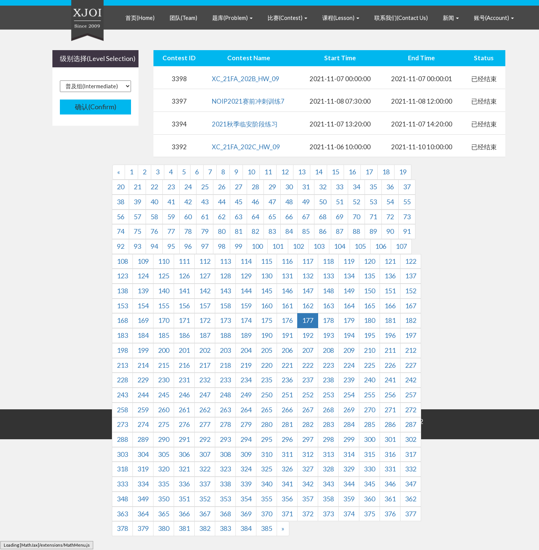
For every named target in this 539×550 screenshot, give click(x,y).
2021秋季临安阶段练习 (245, 124)
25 (204, 187)
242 (410, 380)
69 (339, 217)
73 (407, 217)
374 (348, 514)
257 (410, 395)
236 (287, 380)
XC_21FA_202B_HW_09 (245, 79)
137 (410, 276)
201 (184, 350)
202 (204, 350)
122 (410, 261)
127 (204, 276)
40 (154, 202)
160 (266, 306)
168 (122, 320)
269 (348, 410)
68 (322, 217)
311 (287, 454)
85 (306, 231)
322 (204, 469)
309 (246, 454)
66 (289, 217)
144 (246, 291)
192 (307, 335)
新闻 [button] (451, 17)
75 (137, 231)
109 (143, 261)
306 (184, 454)
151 (390, 291)
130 (266, 276)
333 (122, 484)
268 (328, 410)
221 (287, 365)
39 (137, 202)
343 (328, 484)
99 (238, 246)
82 (255, 231)
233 (225, 380)
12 (285, 172)
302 (410, 439)
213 (122, 365)
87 (339, 231)
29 (272, 187)
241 (390, 380)
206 (287, 350)
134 (348, 276)
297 (307, 439)
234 (246, 380)
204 (246, 350)
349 (143, 499)
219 (246, 365)
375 (369, 514)
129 (246, 276)
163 (328, 306)
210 (369, 350)
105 (360, 246)
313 (328, 454)
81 (238, 231)
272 (410, 410)
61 (204, 217)
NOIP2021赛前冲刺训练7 (248, 101)
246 (184, 395)
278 (225, 424)
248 (225, 395)
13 (301, 172)
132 (307, 276)
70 (356, 217)
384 (246, 528)
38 (120, 202)
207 (307, 350)
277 (204, 424)
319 (143, 469)
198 (122, 350)
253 (328, 395)
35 (373, 187)
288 (122, 439)
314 (348, 454)
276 (184, 424)
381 (184, 528)
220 (266, 365)
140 (163, 291)
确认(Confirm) (95, 107)
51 (339, 202)
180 (369, 320)
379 (143, 528)
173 (225, 320)
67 (306, 217)
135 (369, 276)
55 (407, 202)
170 (163, 320)
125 (163, 276)
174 (246, 320)
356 (287, 499)
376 (390, 514)
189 (246, 335)
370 (266, 514)
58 (154, 217)
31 (306, 187)
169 (143, 320)
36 (390, 187)
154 (143, 306)
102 (298, 246)
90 (390, 231)
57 (137, 217)
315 (369, 454)
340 (266, 484)
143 (225, 291)
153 (122, 306)
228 (122, 380)
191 (287, 335)
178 (328, 320)
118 (328, 261)
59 (171, 217)
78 (188, 231)
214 (143, 365)
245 (163, 395)
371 (287, 514)
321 (184, 469)
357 (307, 499)
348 (122, 499)
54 (390, 202)
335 (163, 484)
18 (386, 172)
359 (348, 499)
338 (225, 484)
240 (369, 380)
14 (318, 172)
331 (390, 469)
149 (348, 291)
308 (225, 454)
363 (122, 514)
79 (204, 231)
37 (407, 187)
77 (171, 231)
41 (171, 202)
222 (307, 365)
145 (266, 291)
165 (369, 306)
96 (188, 246)
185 (163, 335)
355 (266, 499)
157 (204, 306)
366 (184, 514)
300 (369, 439)
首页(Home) (140, 17)
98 (221, 246)
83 (272, 231)
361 (390, 499)
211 (390, 350)
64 (255, 217)
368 (225, 514)
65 (272, 217)
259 (143, 410)
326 (287, 469)
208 (328, 350)
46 (255, 202)
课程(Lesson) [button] (340, 17)
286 (390, 424)
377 (410, 514)
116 (287, 261)
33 (339, 187)
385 (266, 528)
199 (143, 350)
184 (143, 335)
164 (348, 306)
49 (306, 202)
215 (163, 365)
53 (373, 202)
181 (390, 320)
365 (163, 514)
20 (120, 187)
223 (328, 365)
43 (204, 202)
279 (246, 424)
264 (246, 410)
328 (328, 469)
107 (401, 246)
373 (328, 514)
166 (390, 306)
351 (184, 499)
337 (204, 484)
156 (184, 306)
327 (307, 469)
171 (184, 320)
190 (266, 335)
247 (204, 395)
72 (390, 217)
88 (356, 231)
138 (122, 291)
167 (410, 306)
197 (410, 335)
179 (348, 320)
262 (204, 410)
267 (307, 410)
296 (287, 439)
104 (339, 246)
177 (307, 320)
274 (143, 424)
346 (390, 484)
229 (143, 380)
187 (204, 335)
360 (369, 499)
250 (266, 395)
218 (225, 365)
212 (410, 350)
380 (163, 528)
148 (328, 291)
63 (238, 217)
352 (204, 499)
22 (154, 187)
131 (287, 276)
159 (246, 306)
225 (369, 365)
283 (328, 424)
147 (307, 291)
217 (204, 365)
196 (390, 335)
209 (348, 350)
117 (307, 261)
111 (184, 261)
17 (369, 172)
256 (390, 395)
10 (251, 172)
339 (246, 484)
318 (122, 469)
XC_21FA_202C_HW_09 (246, 147)
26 (221, 187)
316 (390, 454)
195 (369, 335)
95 (171, 246)
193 (328, 335)
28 (255, 187)
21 (137, 187)
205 (266, 350)
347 (410, 484)
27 (238, 187)
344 (348, 484)
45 (238, 202)
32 (322, 187)
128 (225, 276)
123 (122, 276)
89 (373, 231)
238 (328, 380)
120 (369, 261)
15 (335, 172)
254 (348, 395)
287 (410, 424)
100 (257, 246)
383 (225, 528)
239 (348, 380)
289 (143, 439)
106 (380, 246)
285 (369, 424)
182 (410, 320)
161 (287, 306)
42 (188, 202)
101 (277, 246)
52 (356, 202)
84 (289, 231)
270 (369, 410)
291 (184, 439)
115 (266, 261)
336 (184, 484)
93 (137, 246)
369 (246, 514)
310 (266, 454)
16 (352, 172)
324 (246, 469)
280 (266, 424)
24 (188, 187)
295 (266, 439)
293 (225, 439)
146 (287, 291)
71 (373, 217)
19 (402, 172)
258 (122, 410)
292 (204, 439)
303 (122, 454)
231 (184, 380)
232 (204, 380)
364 (143, 514)
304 (143, 454)
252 (307, 395)
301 (390, 439)
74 (120, 231)
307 (204, 454)
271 (390, 410)
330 (369, 469)
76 (154, 231)
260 (163, 410)
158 (225, 306)
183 (122, 335)
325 (266, 469)
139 (143, 291)
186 (184, 335)
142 (204, 291)
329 (348, 469)
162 (307, 306)
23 (171, 187)
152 (410, 291)
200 (163, 350)
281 (287, 424)
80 (221, 231)
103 (319, 246)
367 (204, 514)
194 (348, 335)
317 (410, 454)
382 (204, 528)
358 (328, 499)
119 (348, 261)
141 (184, 291)
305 (163, 454)
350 (163, 499)
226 (390, 365)
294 (246, 439)
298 (328, 439)
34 (356, 187)
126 (184, 276)
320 (163, 469)
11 (268, 172)
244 (143, 395)
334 (143, 484)
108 (122, 261)
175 (266, 320)
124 (143, 276)
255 (369, 395)
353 (225, 499)
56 (120, 217)
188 (225, 335)
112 (204, 261)
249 (246, 395)
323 (225, 469)
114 (246, 261)
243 (122, 395)
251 (287, 395)
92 (120, 246)
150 (369, 291)
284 (348, 424)
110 (163, 261)
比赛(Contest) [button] (287, 17)
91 (407, 231)
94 (154, 246)
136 (390, 276)
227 (410, 365)
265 (266, 410)
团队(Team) (183, 17)
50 (322, 202)
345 (369, 484)
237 (307, 380)
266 (287, 410)
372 (307, 514)
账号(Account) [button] (494, 17)
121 (390, 261)
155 (163, 306)
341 (287, 484)
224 (348, 365)
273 (122, 424)
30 (289, 187)
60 (188, 217)
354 (246, 499)
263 (225, 410)
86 (322, 231)
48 (289, 202)
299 (348, 439)
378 (122, 528)
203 (225, 350)
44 (221, 202)
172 (204, 320)
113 (225, 261)
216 (184, 365)
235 (266, 380)
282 (307, 424)
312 (307, 454)
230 (163, 380)
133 (328, 276)
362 (410, 499)
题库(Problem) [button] (232, 17)
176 (287, 320)
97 (204, 246)
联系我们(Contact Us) (401, 17)
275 (163, 424)
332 (410, 469)
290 (163, 439)
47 (272, 202)
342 (307, 484)
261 (184, 410)
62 (221, 217)
